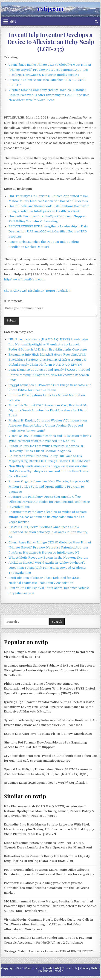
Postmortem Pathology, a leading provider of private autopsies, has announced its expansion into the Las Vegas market (48, 517)
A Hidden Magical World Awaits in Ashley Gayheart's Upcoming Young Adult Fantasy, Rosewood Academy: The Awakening (47, 567)
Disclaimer (36, 290)
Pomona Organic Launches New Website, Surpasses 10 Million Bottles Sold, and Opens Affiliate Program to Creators (49, 486)
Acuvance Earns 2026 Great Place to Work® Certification (45, 782)
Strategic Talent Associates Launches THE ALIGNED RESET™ (49, 951)
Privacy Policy (90, 968)
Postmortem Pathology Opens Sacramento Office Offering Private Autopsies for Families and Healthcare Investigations (49, 502)
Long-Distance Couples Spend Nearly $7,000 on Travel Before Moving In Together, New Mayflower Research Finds (49, 375)
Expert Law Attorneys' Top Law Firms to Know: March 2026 (48, 733)
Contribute (52, 968)
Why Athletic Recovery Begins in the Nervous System (48, 557)
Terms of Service (51, 971)
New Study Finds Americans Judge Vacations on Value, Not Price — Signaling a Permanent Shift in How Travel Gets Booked (49, 471)
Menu (13, 21)
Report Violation (58, 290)
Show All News (15, 290)
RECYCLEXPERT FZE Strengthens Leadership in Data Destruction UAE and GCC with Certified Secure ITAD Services (48, 231)
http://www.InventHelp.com (24, 279)
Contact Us (70, 968)
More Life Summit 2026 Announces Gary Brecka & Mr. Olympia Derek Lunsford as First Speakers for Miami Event (49, 410)
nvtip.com (50, 8)
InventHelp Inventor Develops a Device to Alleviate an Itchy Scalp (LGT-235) (50, 42)
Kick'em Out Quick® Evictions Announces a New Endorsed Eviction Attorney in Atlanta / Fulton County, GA (48, 532)
